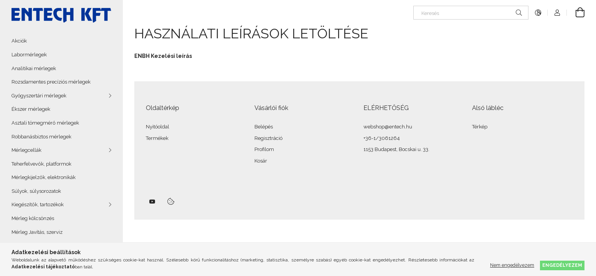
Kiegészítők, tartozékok (38, 204)
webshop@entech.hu (387, 127)
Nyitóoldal (157, 127)
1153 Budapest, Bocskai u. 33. (396, 149)
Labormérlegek (29, 55)
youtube (152, 201)
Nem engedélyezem (512, 265)
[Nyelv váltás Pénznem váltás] (538, 13)
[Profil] (557, 13)
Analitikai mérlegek (34, 68)
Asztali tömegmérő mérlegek (45, 123)
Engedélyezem (562, 265)
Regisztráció (268, 138)
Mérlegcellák (26, 150)
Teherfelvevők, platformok (41, 164)
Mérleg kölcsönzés (33, 218)
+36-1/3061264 (381, 138)
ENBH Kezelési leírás (163, 56)
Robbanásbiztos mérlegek (41, 137)
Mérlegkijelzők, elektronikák (44, 177)
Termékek (157, 138)
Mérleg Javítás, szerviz (37, 232)
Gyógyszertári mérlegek (39, 96)
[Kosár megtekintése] (575, 13)
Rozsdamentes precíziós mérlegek (51, 82)
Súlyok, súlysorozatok (36, 191)
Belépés (263, 127)
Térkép (479, 127)
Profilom (264, 149)
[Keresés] (470, 13)
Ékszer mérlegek (31, 109)
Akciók (19, 41)
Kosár (260, 161)
